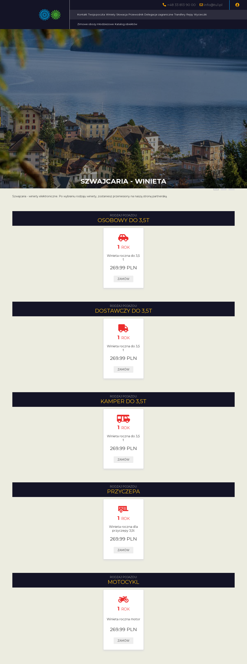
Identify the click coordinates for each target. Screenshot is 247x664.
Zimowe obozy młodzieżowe (95, 24)
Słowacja (122, 14)
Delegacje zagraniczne (158, 14)
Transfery (179, 14)
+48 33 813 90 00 (181, 5)
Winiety (110, 14)
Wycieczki (200, 14)
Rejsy (189, 14)
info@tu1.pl (213, 5)
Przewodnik (136, 14)
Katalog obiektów (126, 24)
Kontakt (82, 14)
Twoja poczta (96, 14)
